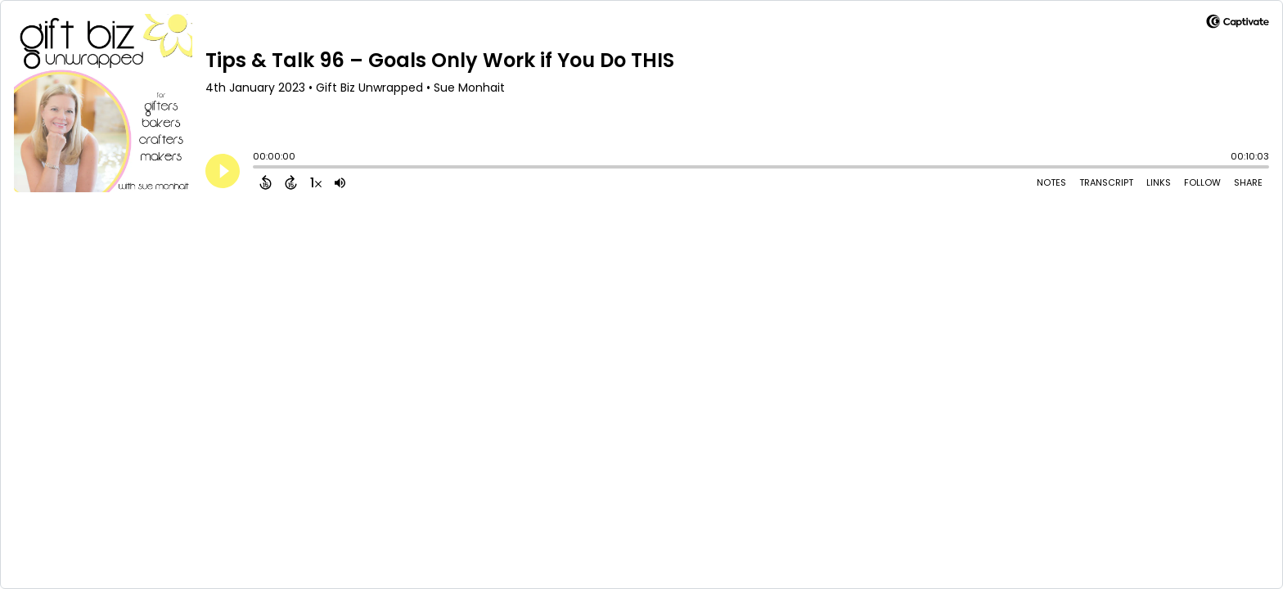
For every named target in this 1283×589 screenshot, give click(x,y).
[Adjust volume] (340, 182)
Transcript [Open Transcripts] (1106, 182)
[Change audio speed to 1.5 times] (316, 182)
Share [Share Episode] (1248, 182)
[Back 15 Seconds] (265, 182)
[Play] (222, 171)
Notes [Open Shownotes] (1051, 182)
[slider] (257, 168)
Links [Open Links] (1158, 182)
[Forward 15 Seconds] (291, 182)
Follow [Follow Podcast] (1202, 182)
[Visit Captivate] (1237, 24)
